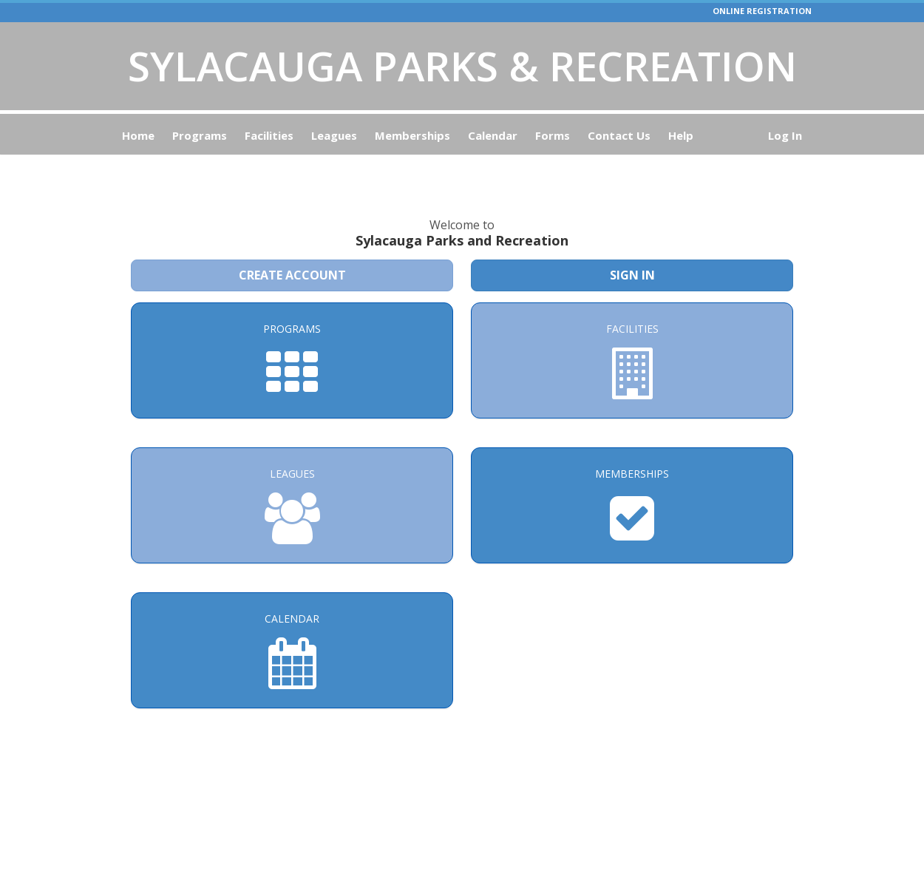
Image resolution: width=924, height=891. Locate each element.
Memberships (412, 135)
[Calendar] (292, 619)
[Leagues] (292, 474)
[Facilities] (632, 329)
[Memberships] (632, 474)
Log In (785, 135)
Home (138, 135)
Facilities (269, 135)
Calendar (492, 135)
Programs (199, 135)
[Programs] (292, 329)
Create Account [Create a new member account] (292, 244)
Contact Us (619, 135)
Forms (552, 135)
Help (680, 135)
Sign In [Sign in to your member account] (632, 244)
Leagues (334, 135)
